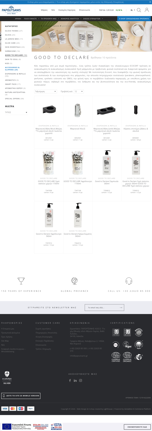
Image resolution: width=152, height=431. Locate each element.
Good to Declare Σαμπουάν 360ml (107, 182)
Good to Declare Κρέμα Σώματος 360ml (78, 235)
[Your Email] (102, 307)
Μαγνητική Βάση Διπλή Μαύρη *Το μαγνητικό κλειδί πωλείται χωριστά (107, 131)
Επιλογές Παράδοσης (45, 341)
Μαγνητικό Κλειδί (77, 129)
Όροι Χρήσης (7, 337)
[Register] (121, 307)
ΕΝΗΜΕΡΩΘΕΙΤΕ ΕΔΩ (137, 427)
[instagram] (80, 380)
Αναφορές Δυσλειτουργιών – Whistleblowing (13, 350)
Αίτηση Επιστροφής (44, 337)
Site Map (5, 341)
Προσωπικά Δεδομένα (10, 333)
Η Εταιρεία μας (7, 328)
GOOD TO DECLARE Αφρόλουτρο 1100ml (78, 182)
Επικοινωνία (41, 345)
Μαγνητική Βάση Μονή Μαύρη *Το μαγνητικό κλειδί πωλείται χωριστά (49, 131)
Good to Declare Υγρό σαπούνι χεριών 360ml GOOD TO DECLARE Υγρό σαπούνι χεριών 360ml (135, 183)
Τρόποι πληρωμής (43, 349)
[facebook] (70, 380)
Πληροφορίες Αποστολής (46, 333)
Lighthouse (108, 409)
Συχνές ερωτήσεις (43, 328)
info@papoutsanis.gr (79, 356)
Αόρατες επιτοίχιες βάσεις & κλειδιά (136, 130)
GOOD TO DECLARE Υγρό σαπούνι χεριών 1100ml (49, 182)
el (132, 10)
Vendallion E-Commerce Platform (137, 409)
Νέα (3, 345)
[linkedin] (75, 380)
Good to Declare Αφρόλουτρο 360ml (49, 235)
